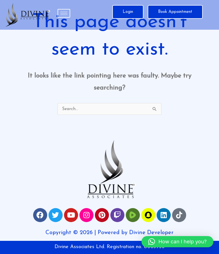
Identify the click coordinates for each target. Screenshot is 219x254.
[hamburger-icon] (64, 13)
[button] (177, 241)
